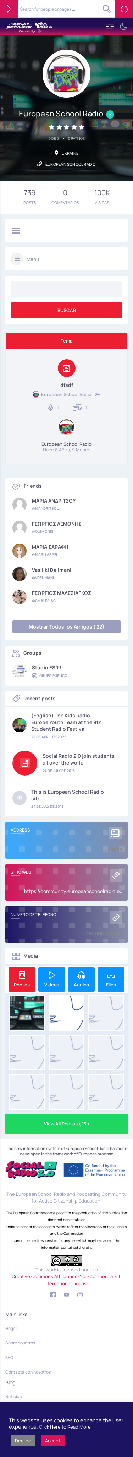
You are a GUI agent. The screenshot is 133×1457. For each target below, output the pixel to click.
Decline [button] (23, 1440)
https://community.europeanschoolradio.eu (73, 891)
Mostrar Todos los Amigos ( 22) (66, 626)
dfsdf (66, 385)
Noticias (13, 1396)
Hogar (11, 1328)
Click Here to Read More (65, 1427)
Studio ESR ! (46, 667)
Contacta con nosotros (28, 1372)
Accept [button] (52, 1440)
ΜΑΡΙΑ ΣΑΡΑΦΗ (50, 547)
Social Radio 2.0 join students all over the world (79, 759)
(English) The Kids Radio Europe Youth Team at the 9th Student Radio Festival (66, 722)
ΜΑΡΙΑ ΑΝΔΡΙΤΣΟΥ (54, 501)
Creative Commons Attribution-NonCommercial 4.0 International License (67, 1280)
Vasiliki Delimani (51, 570)
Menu (33, 259)
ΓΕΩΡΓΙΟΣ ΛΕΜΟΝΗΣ (57, 524)
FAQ (9, 1357)
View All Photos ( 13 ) (66, 1124)
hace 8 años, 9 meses (66, 450)
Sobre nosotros (20, 1343)
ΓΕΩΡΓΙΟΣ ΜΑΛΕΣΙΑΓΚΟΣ (61, 593)
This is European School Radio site (67, 795)
